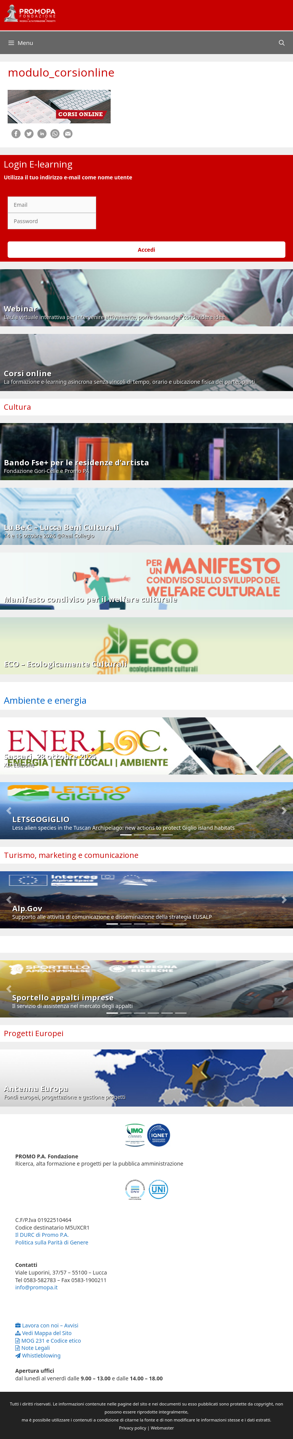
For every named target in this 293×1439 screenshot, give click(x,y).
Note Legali (32, 1347)
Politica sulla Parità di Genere (51, 1242)
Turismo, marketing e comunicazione (71, 855)
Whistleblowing (38, 1355)
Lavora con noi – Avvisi (46, 1325)
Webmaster (162, 1428)
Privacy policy (132, 1428)
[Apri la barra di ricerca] (281, 42)
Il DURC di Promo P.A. (42, 1234)
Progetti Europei (33, 1033)
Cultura (17, 407)
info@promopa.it (36, 1287)
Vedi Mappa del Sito (43, 1333)
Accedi (146, 249)
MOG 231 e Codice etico (48, 1340)
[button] (9, 810)
